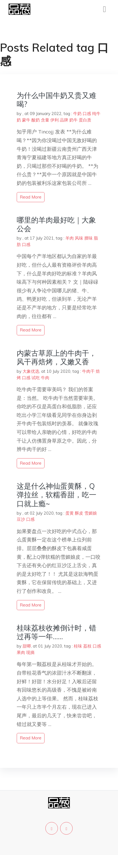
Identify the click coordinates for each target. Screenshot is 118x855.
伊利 (54, 120)
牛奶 (77, 113)
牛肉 (45, 377)
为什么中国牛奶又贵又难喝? (56, 100)
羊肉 (69, 238)
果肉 (21, 652)
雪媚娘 (90, 513)
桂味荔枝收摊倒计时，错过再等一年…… (56, 632)
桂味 (78, 646)
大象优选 (31, 371)
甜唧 (27, 646)
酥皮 (79, 513)
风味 (79, 238)
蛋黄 (69, 513)
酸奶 (35, 120)
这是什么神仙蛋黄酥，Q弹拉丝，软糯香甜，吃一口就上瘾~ (56, 494)
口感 (87, 113)
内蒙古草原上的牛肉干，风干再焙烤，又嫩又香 (56, 357)
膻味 (88, 238)
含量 (45, 120)
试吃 (35, 377)
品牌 (64, 120)
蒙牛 (26, 120)
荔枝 (87, 646)
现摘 (30, 652)
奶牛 (73, 120)
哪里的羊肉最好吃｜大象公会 (56, 224)
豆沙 (21, 519)
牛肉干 (88, 371)
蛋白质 (85, 120)
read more (30, 197)
